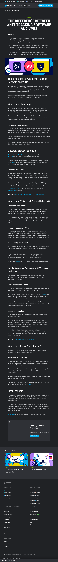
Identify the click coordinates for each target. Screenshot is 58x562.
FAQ (4, 533)
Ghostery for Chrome (35, 490)
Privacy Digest (38, 1)
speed (13, 162)
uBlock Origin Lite (7, 527)
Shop (29, 5)
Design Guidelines (7, 543)
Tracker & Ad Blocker (10, 1)
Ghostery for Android (35, 503)
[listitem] (16, 463)
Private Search (20, 1)
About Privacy (6, 546)
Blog (25, 5)
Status (31, 509)
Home (15, 5)
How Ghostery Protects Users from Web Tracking (29, 194)
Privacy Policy (29, 554)
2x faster (43, 294)
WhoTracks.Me (29, 1)
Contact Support (7, 535)
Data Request (6, 541)
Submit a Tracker (7, 538)
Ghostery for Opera (34, 497)
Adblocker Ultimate (8, 514)
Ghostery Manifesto (34, 511)
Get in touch (11, 414)
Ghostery (10, 365)
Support (20, 5)
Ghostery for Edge (34, 500)
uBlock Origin (6, 524)
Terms (25, 554)
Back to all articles (12, 10)
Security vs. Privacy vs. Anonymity (25, 339)
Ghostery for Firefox (35, 492)
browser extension (15, 189)
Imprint (34, 554)
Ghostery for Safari (34, 495)
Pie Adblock (6, 519)
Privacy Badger (7, 522)
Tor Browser (29, 384)
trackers (10, 156)
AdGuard (5, 509)
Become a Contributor (45, 5)
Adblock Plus (6, 511)
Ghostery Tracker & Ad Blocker (17, 155)
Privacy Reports (34, 514)
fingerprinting (12, 190)
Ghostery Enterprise (34, 519)
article (18, 261)
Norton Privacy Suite (8, 516)
